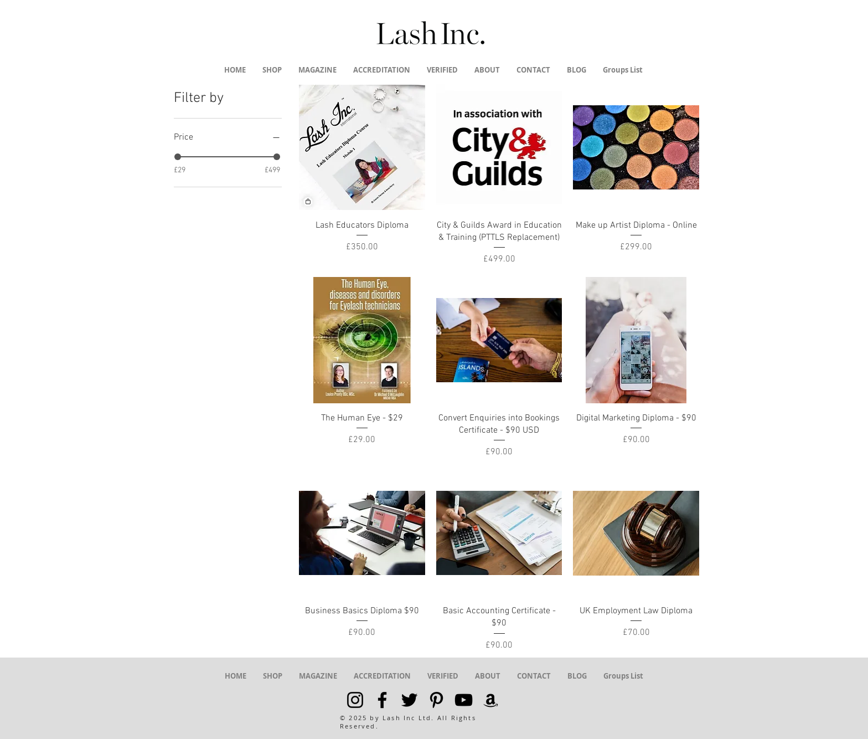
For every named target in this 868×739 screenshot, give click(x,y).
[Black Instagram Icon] (355, 700)
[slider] (177, 156)
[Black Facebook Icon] (382, 700)
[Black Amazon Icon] (491, 700)
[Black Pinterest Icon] (436, 700)
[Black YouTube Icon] (463, 700)
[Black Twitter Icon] (409, 700)
